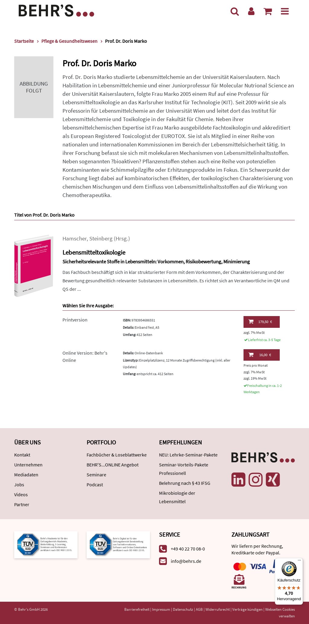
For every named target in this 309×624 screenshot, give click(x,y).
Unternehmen (28, 465)
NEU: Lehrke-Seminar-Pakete (188, 455)
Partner (21, 504)
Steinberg (101, 238)
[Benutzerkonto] (251, 11)
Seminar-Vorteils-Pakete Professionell (183, 469)
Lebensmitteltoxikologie (93, 252)
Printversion (75, 320)
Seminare (96, 475)
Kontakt (22, 455)
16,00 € (259, 354)
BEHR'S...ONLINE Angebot (113, 465)
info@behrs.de (186, 561)
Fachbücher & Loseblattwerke (117, 455)
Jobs (19, 484)
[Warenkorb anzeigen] (267, 11)
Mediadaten (26, 475)
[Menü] (285, 11)
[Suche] (235, 11)
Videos (21, 494)
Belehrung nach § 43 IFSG (184, 483)
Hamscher (74, 238)
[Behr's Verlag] (56, 9)
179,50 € (260, 321)
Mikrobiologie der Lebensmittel (177, 497)
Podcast (95, 484)
